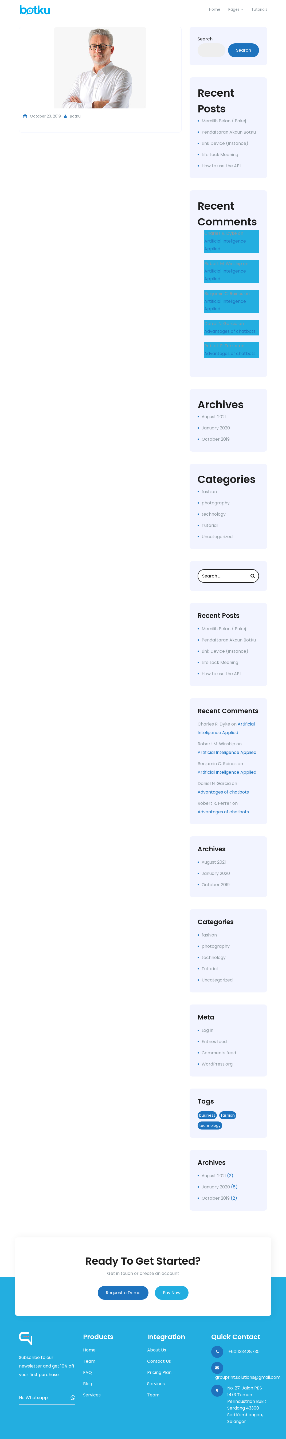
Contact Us (159, 1361)
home (214, 9)
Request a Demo (123, 1293)
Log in (207, 1030)
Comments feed (219, 1053)
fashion (209, 492)
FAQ (87, 1372)
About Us (156, 1350)
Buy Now (172, 1293)
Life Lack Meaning (220, 155)
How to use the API (221, 166)
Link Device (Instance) (225, 143)
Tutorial (210, 525)
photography (216, 503)
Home (89, 1350)
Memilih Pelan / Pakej (224, 121)
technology (214, 514)
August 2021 (214, 417)
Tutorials (259, 9)
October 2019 (216, 439)
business (207, 1115)
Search (205, 39)
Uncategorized (217, 537)
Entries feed (214, 1041)
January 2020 (216, 428)
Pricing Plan (159, 1372)
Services (92, 1395)
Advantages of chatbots (230, 331)
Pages (234, 9)
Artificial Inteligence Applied (227, 752)
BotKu (72, 116)
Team (89, 1361)
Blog (87, 1384)
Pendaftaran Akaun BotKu (229, 132)
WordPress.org (217, 1064)
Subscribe (72, 1397)
